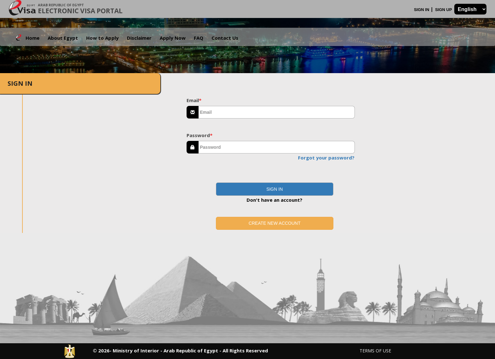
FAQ (198, 38)
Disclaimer (139, 38)
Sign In (422, 9)
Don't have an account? (274, 200)
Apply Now (173, 38)
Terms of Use (375, 351)
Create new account (274, 223)
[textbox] (277, 112)
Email (194, 100)
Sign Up (444, 9)
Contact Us (225, 38)
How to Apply (102, 38)
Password (199, 135)
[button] (274, 189)
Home (32, 38)
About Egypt (63, 38)
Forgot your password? (326, 157)
